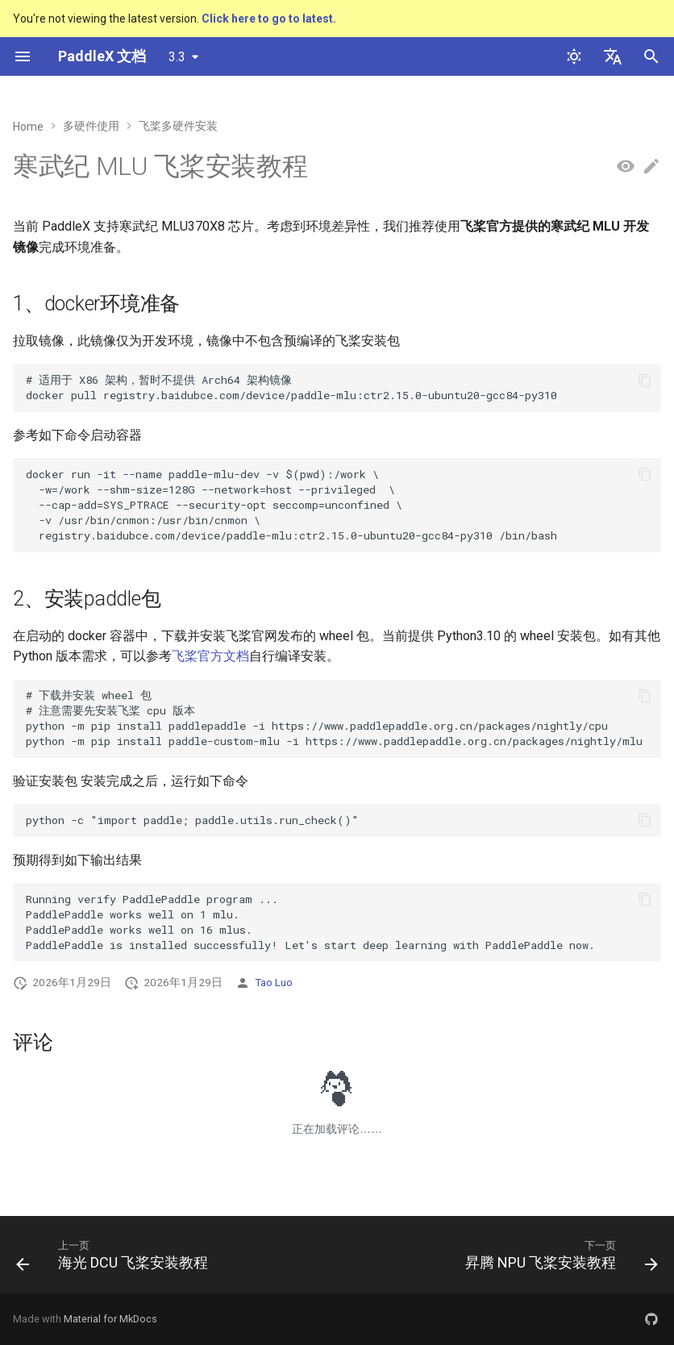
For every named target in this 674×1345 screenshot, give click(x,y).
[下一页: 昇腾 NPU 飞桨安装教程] (559, 1259)
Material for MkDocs (110, 1319)
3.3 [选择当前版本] (176, 57)
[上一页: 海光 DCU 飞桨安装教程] (115, 1259)
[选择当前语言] (613, 56)
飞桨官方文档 (210, 656)
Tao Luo (274, 982)
